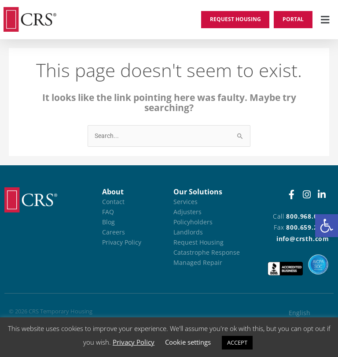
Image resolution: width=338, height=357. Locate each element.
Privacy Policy (133, 342)
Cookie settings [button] (188, 342)
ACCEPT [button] (237, 342)
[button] (326, 225)
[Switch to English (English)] (306, 313)
